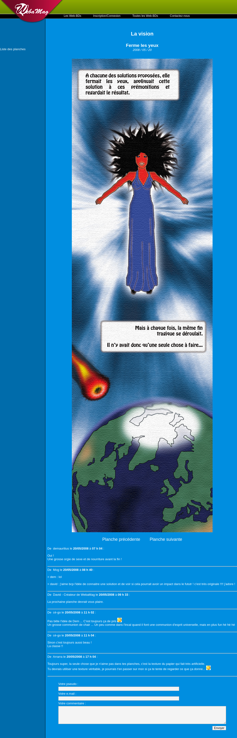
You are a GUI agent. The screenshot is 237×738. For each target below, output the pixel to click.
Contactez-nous (180, 16)
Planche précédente (121, 539)
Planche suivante (166, 539)
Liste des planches (13, 49)
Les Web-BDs (72, 16)
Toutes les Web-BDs (145, 16)
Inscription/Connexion (106, 16)
